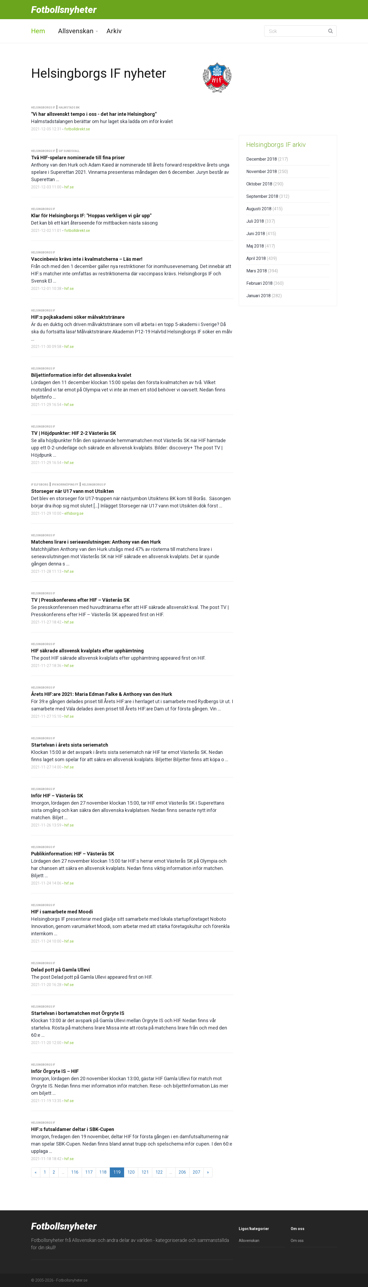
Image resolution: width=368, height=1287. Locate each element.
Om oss (297, 1240)
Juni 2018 (261, 233)
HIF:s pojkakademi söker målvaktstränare (78, 317)
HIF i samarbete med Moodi (62, 912)
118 (103, 1172)
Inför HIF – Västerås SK (57, 795)
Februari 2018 (265, 283)
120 (131, 1172)
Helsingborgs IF (43, 107)
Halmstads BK (69, 107)
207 (196, 1172)
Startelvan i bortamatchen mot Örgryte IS (77, 1013)
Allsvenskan (76, 31)
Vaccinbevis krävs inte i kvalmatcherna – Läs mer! (86, 259)
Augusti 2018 (264, 208)
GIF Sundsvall (69, 151)
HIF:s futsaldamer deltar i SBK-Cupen (72, 1129)
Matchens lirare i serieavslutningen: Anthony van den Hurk (96, 542)
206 (182, 1172)
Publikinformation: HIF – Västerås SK (72, 853)
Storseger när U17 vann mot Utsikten (72, 491)
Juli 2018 (260, 221)
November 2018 (267, 171)
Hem (38, 31)
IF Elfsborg (39, 484)
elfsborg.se (74, 513)
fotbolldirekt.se (77, 129)
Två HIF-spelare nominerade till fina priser (78, 157)
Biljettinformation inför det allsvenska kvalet (81, 375)
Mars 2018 (262, 270)
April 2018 (261, 258)
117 (88, 1172)
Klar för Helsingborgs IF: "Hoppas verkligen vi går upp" (91, 215)
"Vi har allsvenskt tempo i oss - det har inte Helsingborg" (94, 114)
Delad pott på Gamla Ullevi (60, 970)
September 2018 (267, 196)
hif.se (69, 187)
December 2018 (267, 159)
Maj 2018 (260, 246)
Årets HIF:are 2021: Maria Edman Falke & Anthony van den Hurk (101, 694)
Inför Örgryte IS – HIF (55, 1071)
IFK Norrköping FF (65, 484)
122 (159, 1172)
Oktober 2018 (264, 184)
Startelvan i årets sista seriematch (69, 745)
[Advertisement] (288, 89)
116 (74, 1172)
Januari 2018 (264, 295)
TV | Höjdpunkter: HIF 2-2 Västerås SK (73, 433)
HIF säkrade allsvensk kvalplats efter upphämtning (87, 650)
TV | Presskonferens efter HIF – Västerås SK (80, 600)
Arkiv (114, 31)
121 (145, 1172)
